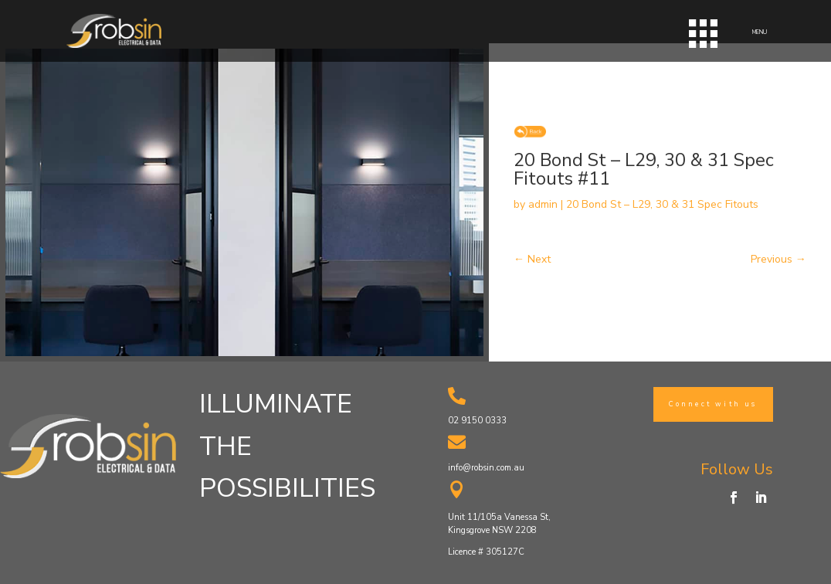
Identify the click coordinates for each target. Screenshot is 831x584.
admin (543, 204)
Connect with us (713, 404)
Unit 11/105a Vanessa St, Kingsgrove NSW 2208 (499, 523)
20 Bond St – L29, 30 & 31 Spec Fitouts (662, 204)
